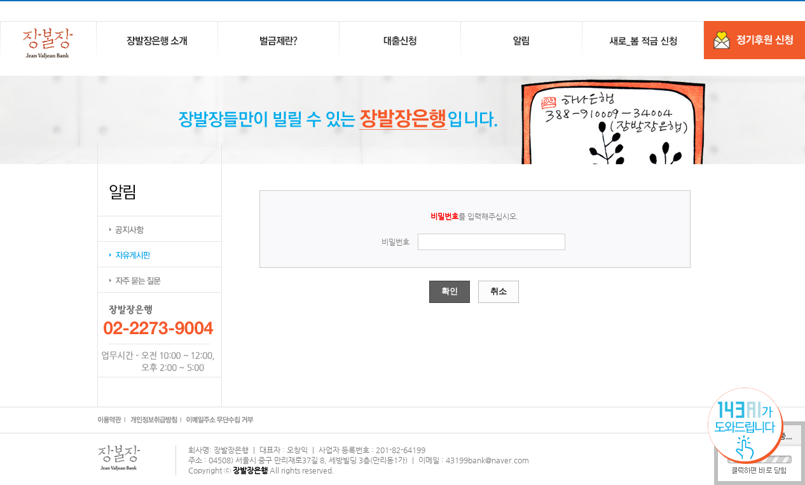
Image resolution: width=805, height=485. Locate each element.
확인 (449, 291)
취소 (498, 291)
